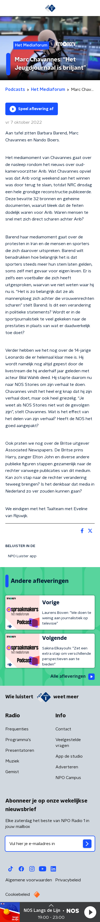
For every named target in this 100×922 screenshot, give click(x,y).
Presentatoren (19, 750)
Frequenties (17, 729)
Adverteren (66, 767)
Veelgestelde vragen (68, 743)
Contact (63, 729)
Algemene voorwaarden (28, 880)
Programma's (18, 740)
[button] (90, 912)
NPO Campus (68, 778)
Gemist (12, 772)
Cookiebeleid (17, 894)
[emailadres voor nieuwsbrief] (50, 843)
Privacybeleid (68, 880)
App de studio (69, 756)
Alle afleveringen (72, 676)
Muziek (12, 761)
